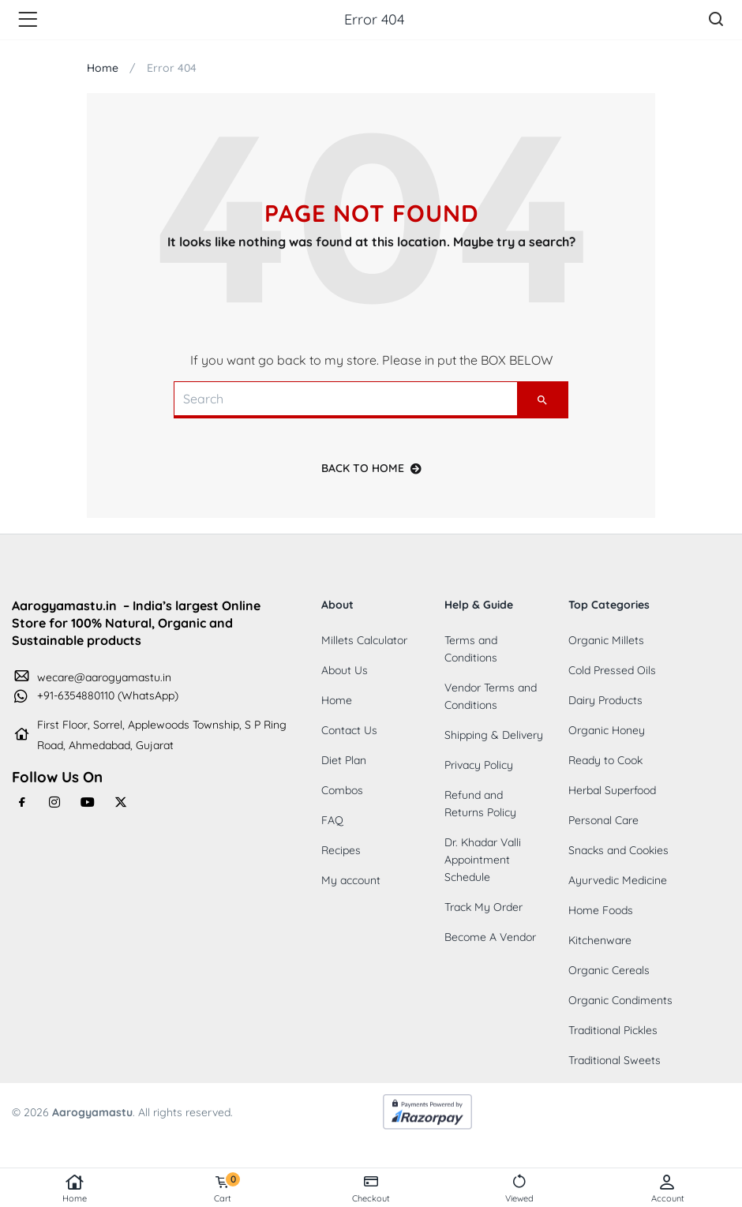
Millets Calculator (364, 640)
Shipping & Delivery (493, 735)
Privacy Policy (478, 765)
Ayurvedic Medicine (617, 880)
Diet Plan (343, 760)
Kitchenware (599, 940)
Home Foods (600, 910)
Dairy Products (605, 700)
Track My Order (483, 907)
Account (668, 1189)
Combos (342, 790)
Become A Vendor (490, 937)
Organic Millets (606, 640)
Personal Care (603, 820)
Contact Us (349, 730)
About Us (344, 670)
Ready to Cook (605, 760)
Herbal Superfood (612, 790)
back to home (371, 468)
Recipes (341, 850)
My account (350, 880)
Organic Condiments (620, 1000)
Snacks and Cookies (618, 850)
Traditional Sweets (614, 1060)
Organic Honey (606, 730)
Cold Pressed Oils (612, 670)
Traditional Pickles (613, 1030)
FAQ (332, 820)
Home (74, 1189)
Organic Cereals (609, 970)
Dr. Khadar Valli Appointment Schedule (482, 859)
